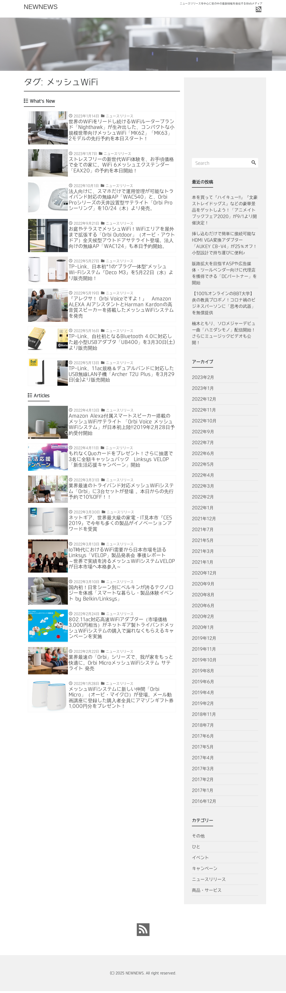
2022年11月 (204, 412)
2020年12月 (204, 575)
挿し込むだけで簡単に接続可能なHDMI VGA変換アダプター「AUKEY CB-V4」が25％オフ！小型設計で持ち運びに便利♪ (224, 245)
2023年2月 (203, 379)
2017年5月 (203, 748)
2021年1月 (202, 564)
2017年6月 (203, 738)
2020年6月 (203, 607)
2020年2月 (203, 618)
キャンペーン (204, 870)
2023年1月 (203, 390)
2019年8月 (203, 672)
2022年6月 (203, 455)
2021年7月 (203, 531)
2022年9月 (203, 433)
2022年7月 (203, 444)
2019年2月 (203, 705)
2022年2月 (203, 498)
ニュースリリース (209, 881)
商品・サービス (207, 892)
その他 (198, 838)
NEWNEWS (41, 6)
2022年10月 (204, 422)
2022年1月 (203, 509)
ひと (196, 848)
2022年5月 (203, 466)
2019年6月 (203, 683)
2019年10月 (204, 662)
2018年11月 (204, 716)
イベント (200, 859)
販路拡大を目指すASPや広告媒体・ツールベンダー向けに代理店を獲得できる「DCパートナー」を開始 (224, 275)
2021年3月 (203, 553)
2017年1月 (202, 792)
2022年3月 (203, 488)
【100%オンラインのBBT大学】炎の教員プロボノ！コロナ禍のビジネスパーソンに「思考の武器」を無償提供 (224, 305)
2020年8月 (203, 596)
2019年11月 (204, 651)
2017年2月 (203, 781)
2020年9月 (203, 585)
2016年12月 (204, 803)
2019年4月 (203, 694)
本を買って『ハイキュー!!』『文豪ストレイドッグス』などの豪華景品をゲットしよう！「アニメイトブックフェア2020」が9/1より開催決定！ (225, 212)
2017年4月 (203, 759)
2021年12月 (204, 520)
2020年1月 (203, 629)
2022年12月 (204, 401)
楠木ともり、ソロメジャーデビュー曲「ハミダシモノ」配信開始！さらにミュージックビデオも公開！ (224, 334)
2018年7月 (203, 727)
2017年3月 (203, 770)
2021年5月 (203, 542)
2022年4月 (203, 477)
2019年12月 (204, 640)
